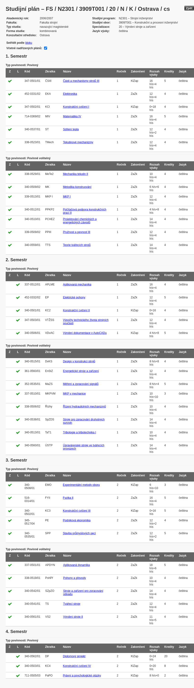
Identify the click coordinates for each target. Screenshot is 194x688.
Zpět (189, 8)
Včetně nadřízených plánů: (24, 48)
